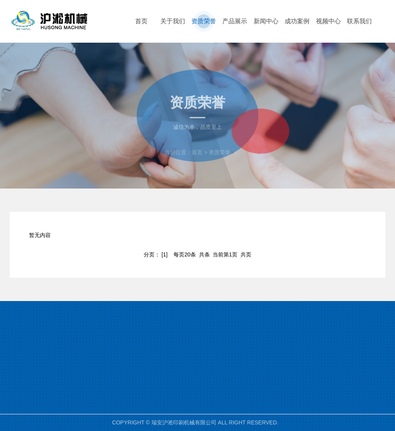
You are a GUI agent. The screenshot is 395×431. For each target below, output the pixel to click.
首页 (197, 158)
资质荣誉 (219, 158)
